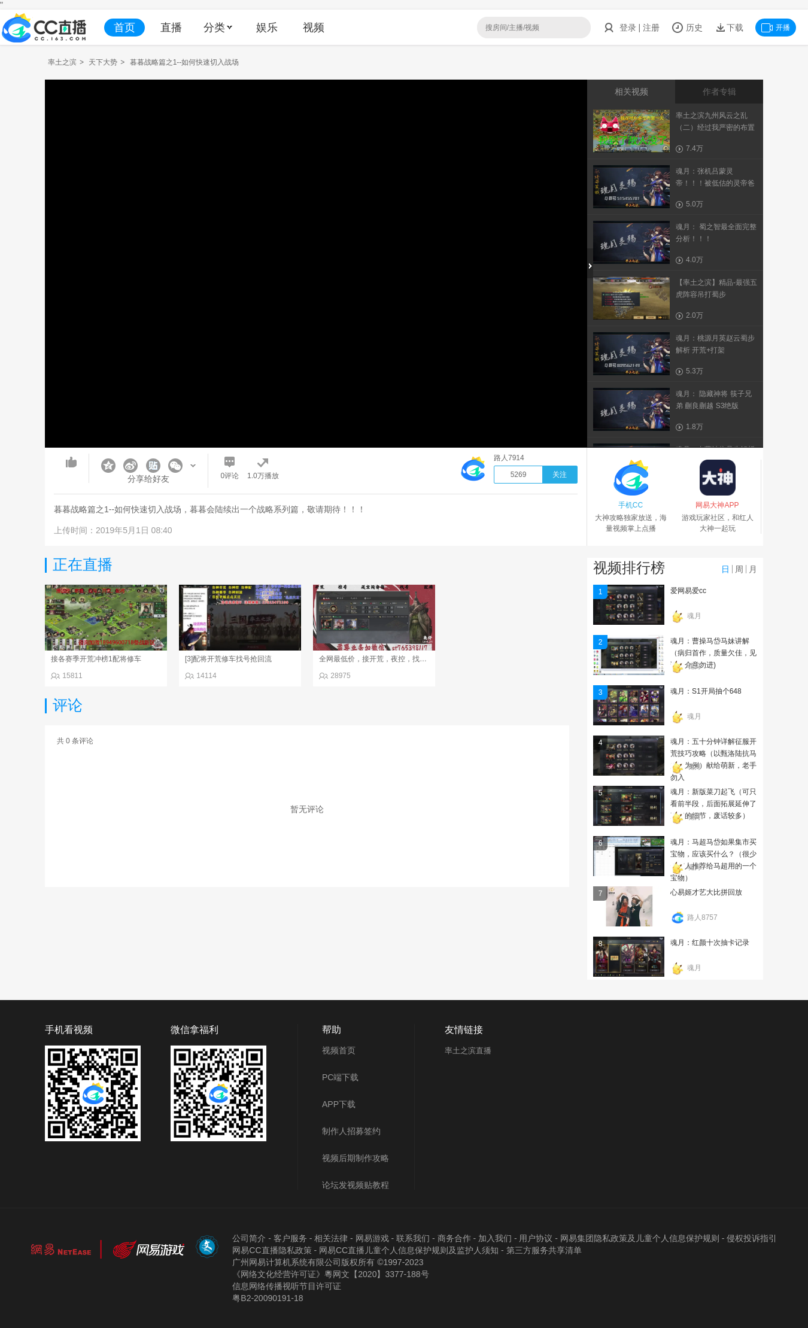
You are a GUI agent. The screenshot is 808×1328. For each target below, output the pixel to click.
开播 (775, 28)
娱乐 (267, 28)
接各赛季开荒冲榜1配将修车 (96, 659)
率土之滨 (62, 62)
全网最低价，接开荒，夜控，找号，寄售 (383, 659)
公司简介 (249, 1238)
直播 (171, 28)
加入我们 (495, 1238)
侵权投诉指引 (752, 1238)
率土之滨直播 (468, 1050)
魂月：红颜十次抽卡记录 (709, 942)
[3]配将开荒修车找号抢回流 (228, 659)
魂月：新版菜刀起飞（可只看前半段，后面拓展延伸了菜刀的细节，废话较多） (713, 804)
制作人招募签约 (351, 1131)
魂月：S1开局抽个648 (706, 691)
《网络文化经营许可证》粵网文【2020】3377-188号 (330, 1274)
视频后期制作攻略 (355, 1158)
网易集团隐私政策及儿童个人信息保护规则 (639, 1238)
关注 (559, 474)
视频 (313, 28)
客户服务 (290, 1238)
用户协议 (535, 1238)
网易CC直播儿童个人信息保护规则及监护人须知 (409, 1250)
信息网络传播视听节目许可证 (286, 1286)
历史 (687, 27)
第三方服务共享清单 (544, 1250)
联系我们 (413, 1238)
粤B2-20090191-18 (267, 1298)
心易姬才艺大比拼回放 (706, 892)
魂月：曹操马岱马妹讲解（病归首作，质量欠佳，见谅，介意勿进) (713, 653)
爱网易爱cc (688, 590)
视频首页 (339, 1050)
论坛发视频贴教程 (355, 1185)
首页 (124, 28)
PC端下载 (340, 1077)
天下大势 (103, 62)
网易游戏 (372, 1238)
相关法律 (331, 1238)
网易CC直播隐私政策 (271, 1250)
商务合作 (454, 1238)
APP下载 (339, 1104)
